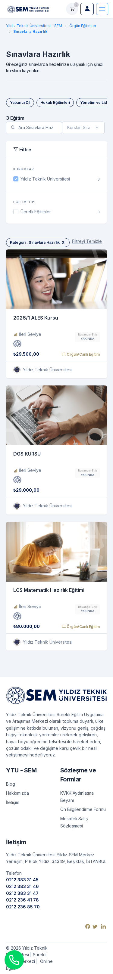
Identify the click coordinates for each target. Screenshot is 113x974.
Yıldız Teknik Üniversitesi (45, 178)
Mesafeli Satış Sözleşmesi (74, 822)
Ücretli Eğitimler (35, 211)
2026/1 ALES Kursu (35, 318)
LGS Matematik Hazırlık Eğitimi (48, 590)
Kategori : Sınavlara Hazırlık (38, 242)
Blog (10, 784)
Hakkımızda (17, 793)
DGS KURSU (27, 454)
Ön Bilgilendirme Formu (83, 809)
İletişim (12, 802)
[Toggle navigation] (102, 9)
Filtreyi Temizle (87, 241)
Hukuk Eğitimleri (55, 102)
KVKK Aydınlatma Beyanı (77, 796)
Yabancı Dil (20, 102)
